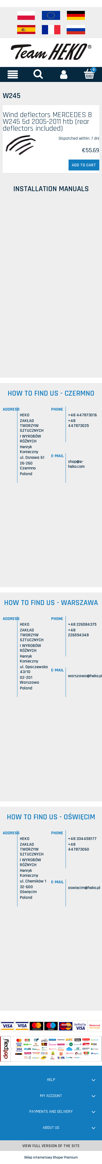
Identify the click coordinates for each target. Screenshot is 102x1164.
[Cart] (89, 74)
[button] (13, 74)
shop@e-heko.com (76, 464)
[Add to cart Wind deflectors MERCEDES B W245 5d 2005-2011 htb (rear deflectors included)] (84, 165)
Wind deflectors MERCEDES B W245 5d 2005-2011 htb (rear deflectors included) (47, 121)
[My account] (64, 74)
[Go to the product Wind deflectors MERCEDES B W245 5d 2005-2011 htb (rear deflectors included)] (22, 145)
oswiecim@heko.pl (84, 888)
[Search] (38, 74)
